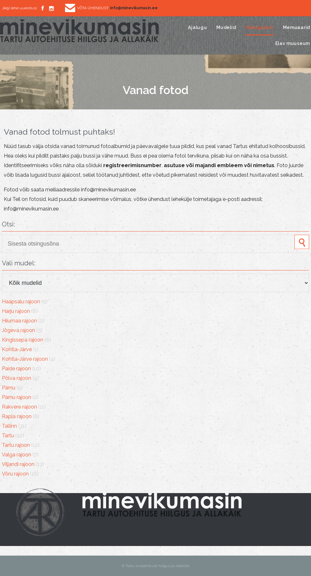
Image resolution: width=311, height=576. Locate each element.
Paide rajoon (16, 369)
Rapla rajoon (17, 416)
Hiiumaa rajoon (19, 321)
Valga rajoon (16, 455)
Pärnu (8, 388)
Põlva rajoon (16, 378)
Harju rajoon (16, 311)
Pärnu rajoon (16, 397)
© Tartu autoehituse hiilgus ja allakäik (156, 566)
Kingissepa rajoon (22, 340)
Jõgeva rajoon (18, 330)
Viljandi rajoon (18, 464)
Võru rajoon (15, 474)
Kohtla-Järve (17, 349)
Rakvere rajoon (19, 407)
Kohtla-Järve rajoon (25, 359)
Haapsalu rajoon (21, 302)
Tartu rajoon (16, 445)
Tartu (8, 435)
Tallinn (9, 426)
